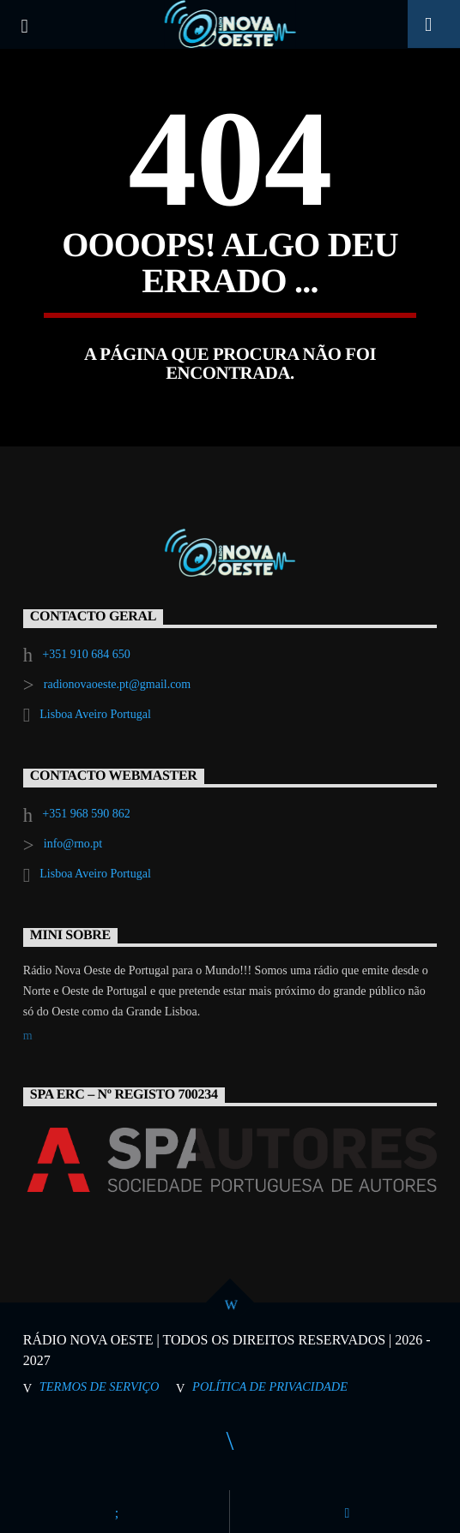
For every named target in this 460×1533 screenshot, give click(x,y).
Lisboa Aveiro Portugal (95, 714)
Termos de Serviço (99, 1386)
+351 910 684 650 (86, 654)
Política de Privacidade (270, 1386)
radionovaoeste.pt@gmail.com (117, 684)
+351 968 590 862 (86, 813)
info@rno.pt (73, 843)
